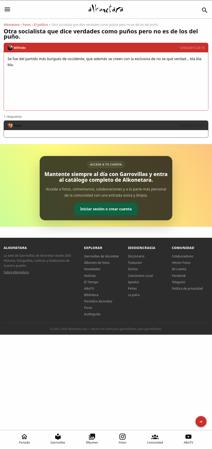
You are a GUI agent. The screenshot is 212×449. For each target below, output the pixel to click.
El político (41, 24)
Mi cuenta (179, 269)
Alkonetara (11, 24)
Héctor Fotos (181, 262)
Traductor (135, 262)
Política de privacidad (187, 288)
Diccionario (136, 256)
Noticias (90, 275)
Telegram (178, 282)
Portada (24, 438)
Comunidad (155, 438)
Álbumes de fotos (96, 262)
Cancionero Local (140, 275)
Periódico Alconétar (98, 301)
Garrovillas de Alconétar (101, 256)
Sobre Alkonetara (16, 272)
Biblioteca (91, 295)
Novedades (92, 269)
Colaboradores (182, 256)
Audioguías (92, 314)
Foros (27, 24)
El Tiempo (91, 282)
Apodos (133, 282)
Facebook (179, 275)
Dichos (133, 269)
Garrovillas (58, 438)
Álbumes (92, 438)
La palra (134, 295)
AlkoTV (188, 438)
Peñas (132, 288)
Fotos (122, 438)
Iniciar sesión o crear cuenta (106, 208)
